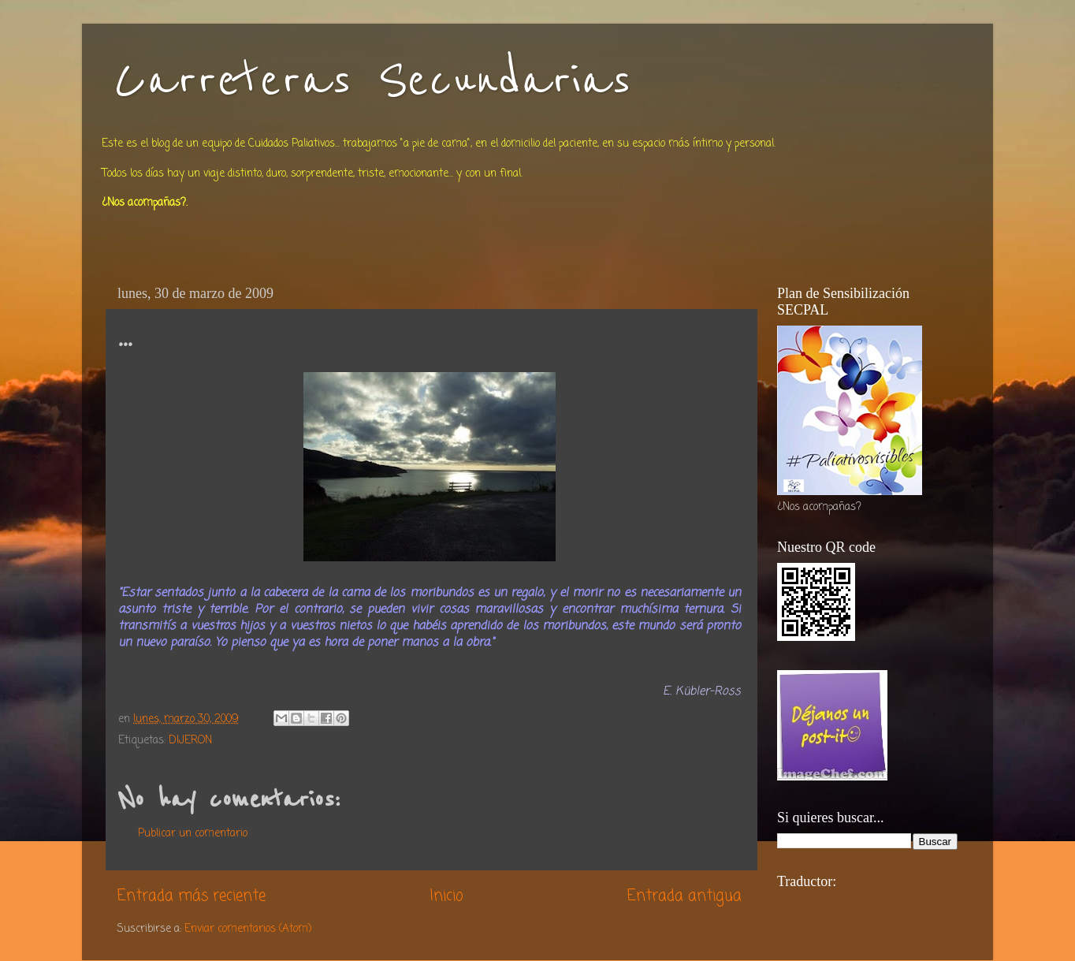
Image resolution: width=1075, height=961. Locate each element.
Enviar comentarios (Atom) (247, 929)
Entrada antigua (684, 896)
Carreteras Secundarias (372, 80)
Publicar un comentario (192, 833)
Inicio (446, 896)
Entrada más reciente (191, 896)
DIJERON (190, 740)
